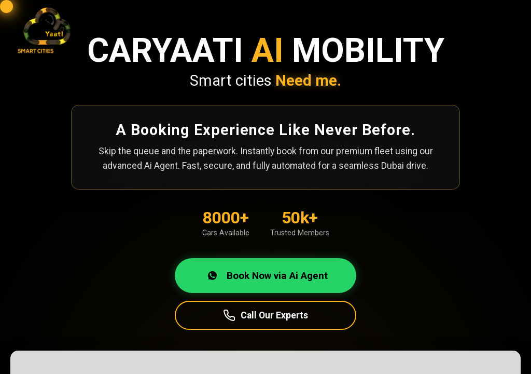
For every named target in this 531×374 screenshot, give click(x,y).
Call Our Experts (265, 315)
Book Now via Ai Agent (265, 275)
